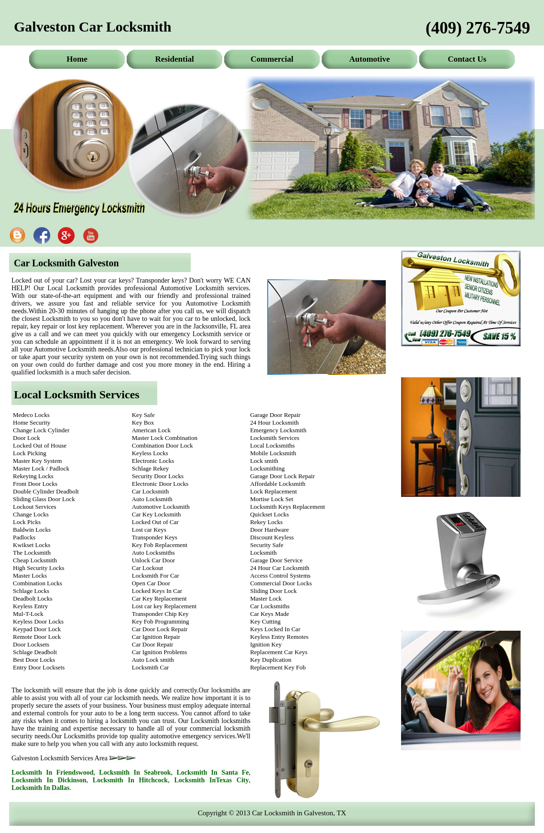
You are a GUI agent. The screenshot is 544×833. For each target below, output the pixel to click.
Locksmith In (52, 772)
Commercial (271, 59)
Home (76, 59)
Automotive (369, 59)
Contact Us (467, 59)
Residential (174, 59)
